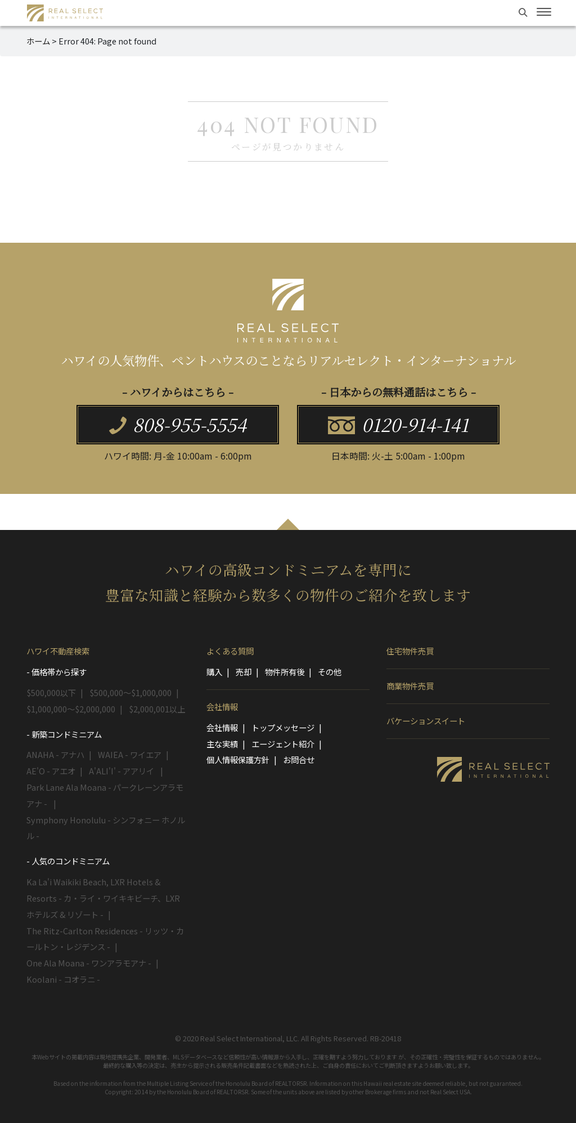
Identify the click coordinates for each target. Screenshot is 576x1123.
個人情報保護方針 (237, 759)
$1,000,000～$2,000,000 (70, 709)
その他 (329, 672)
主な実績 (222, 744)
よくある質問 (230, 651)
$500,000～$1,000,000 (130, 692)
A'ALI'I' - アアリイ (122, 771)
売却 (243, 672)
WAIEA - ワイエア (129, 754)
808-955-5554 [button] (178, 424)
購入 (214, 672)
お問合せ (298, 759)
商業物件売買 (410, 686)
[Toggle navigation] (544, 12)
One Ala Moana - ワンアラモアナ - (88, 963)
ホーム (38, 41)
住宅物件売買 (410, 651)
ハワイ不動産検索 (57, 651)
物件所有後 (284, 672)
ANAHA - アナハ (55, 754)
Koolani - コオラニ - (63, 979)
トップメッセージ (282, 727)
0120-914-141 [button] (398, 424)
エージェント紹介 (282, 744)
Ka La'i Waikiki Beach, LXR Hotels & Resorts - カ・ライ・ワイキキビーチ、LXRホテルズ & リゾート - (103, 898)
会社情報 (222, 706)
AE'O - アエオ (50, 771)
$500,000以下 (51, 692)
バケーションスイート (425, 721)
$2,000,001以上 (157, 709)
